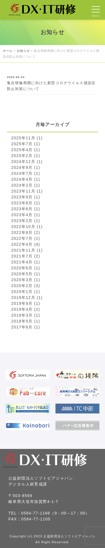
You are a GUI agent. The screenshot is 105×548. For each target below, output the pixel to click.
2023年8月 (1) (25, 203)
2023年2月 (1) (25, 220)
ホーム (8, 50)
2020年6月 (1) (25, 268)
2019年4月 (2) (25, 309)
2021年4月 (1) (25, 262)
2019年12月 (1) (27, 297)
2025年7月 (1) (25, 144)
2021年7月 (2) (25, 256)
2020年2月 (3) (25, 285)
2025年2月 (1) (25, 155)
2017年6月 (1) (25, 327)
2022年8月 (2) (25, 232)
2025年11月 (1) (27, 138)
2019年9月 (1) (25, 303)
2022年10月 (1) (27, 226)
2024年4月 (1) (25, 179)
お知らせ (23, 50)
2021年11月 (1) (27, 250)
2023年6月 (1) (25, 209)
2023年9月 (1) (25, 197)
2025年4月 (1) (25, 149)
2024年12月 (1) (27, 161)
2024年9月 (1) (25, 167)
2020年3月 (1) (25, 280)
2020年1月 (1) (25, 291)
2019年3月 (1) (25, 315)
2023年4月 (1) (25, 215)
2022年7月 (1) (25, 238)
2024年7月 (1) (25, 173)
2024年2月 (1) (25, 185)
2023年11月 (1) (27, 191)
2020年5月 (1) (25, 274)
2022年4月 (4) (25, 244)
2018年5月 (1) (25, 321)
